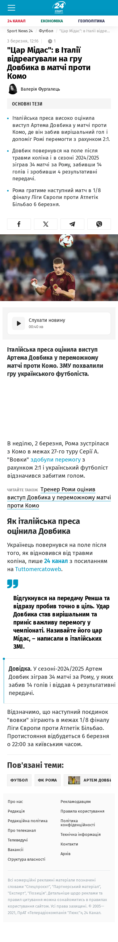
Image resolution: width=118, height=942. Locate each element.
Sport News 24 (20, 31)
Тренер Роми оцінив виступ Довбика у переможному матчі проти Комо (59, 497)
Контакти (69, 844)
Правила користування (82, 811)
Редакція (16, 811)
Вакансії (15, 849)
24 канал (56, 561)
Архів (65, 853)
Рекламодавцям (76, 801)
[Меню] (11, 8)
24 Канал (16, 21)
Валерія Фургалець (40, 89)
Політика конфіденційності (78, 822)
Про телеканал (22, 830)
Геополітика (91, 21)
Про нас (15, 801)
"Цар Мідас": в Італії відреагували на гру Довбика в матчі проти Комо (85, 31)
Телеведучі (18, 840)
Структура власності (26, 859)
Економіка (52, 21)
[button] (19, 224)
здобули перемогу (56, 459)
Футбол (46, 31)
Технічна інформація (81, 834)
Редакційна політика (28, 820)
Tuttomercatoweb (38, 569)
